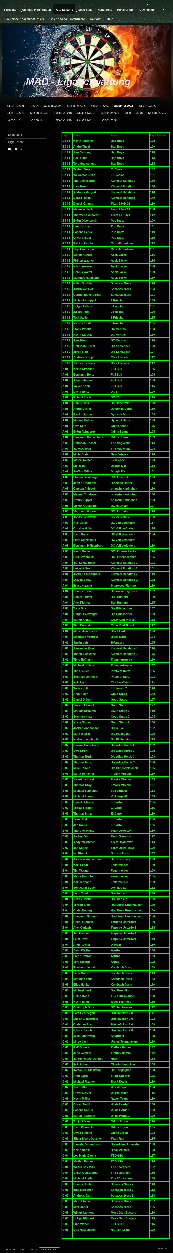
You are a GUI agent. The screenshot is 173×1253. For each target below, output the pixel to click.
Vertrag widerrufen (49, 1249)
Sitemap (33, 1249)
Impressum (11, 1249)
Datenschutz (22, 1249)
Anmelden (162, 1249)
